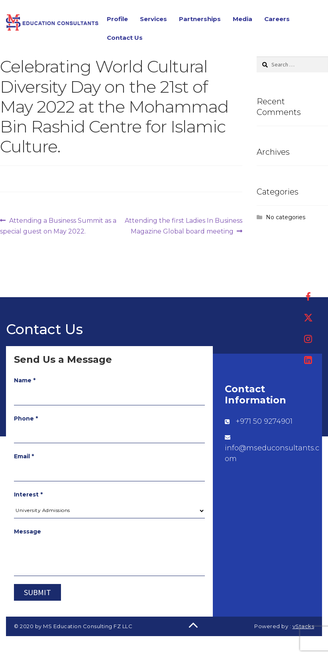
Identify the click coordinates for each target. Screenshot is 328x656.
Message (27, 531)
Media (242, 19)
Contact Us (125, 37)
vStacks (303, 626)
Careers (277, 19)
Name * (24, 380)
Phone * (26, 418)
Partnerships (200, 19)
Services (153, 19)
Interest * (28, 494)
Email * (24, 456)
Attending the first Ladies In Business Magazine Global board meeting (183, 225)
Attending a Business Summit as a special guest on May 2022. (58, 225)
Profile (117, 19)
